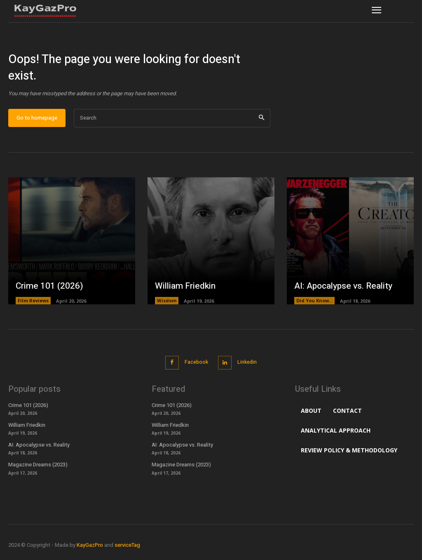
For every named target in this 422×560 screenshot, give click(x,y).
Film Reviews (33, 307)
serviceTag (127, 549)
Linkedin (248, 368)
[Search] (261, 124)
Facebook (195, 368)
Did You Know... (314, 307)
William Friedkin (183, 292)
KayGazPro (90, 549)
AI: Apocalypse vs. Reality (342, 292)
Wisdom (166, 307)
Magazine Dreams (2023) (38, 469)
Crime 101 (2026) (47, 292)
